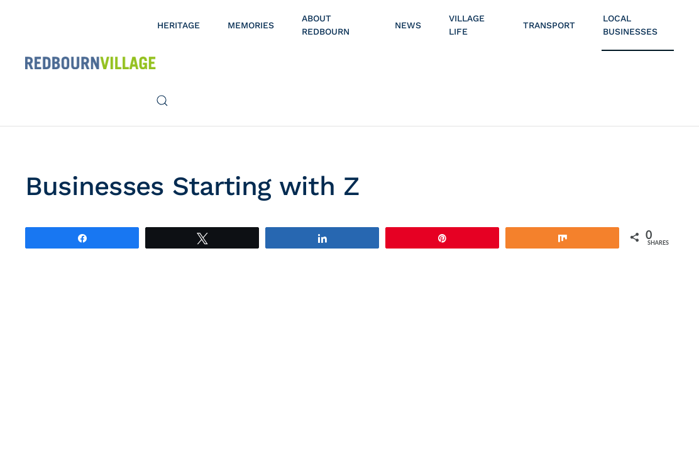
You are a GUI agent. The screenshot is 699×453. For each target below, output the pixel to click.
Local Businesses (630, 24)
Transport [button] (549, 25)
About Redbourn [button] (326, 24)
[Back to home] (90, 63)
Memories (251, 25)
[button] (162, 101)
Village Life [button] (467, 24)
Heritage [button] (178, 25)
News (408, 25)
